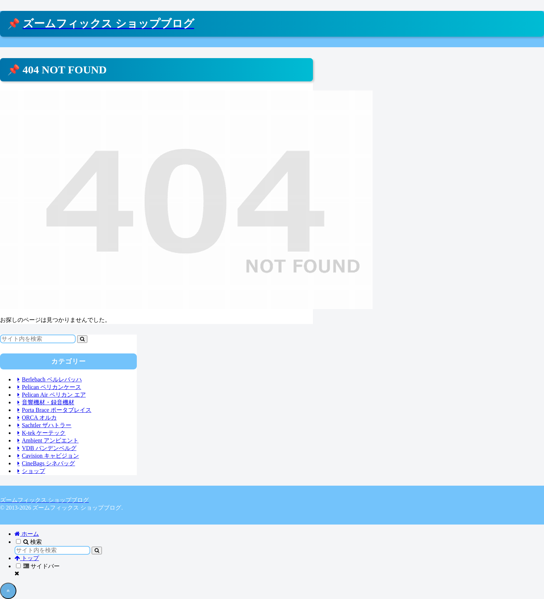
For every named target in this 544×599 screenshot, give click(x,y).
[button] (82, 339)
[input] (38, 339)
